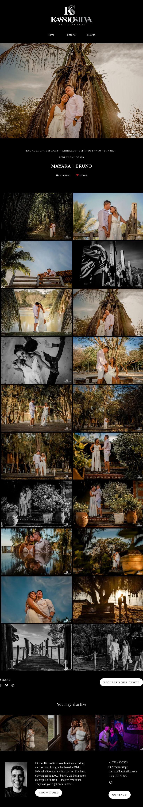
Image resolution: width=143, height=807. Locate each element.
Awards (91, 35)
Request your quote (121, 682)
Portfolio (71, 35)
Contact (119, 794)
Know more (48, 792)
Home (51, 35)
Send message (120, 767)
